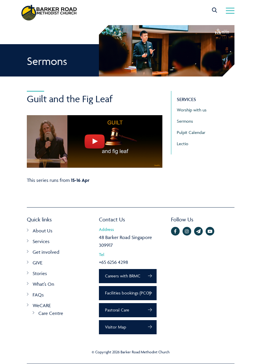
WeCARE (42, 305)
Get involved (46, 252)
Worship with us (191, 110)
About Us (42, 231)
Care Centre (50, 313)
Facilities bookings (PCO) (128, 293)
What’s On (43, 284)
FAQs (38, 295)
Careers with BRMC (122, 276)
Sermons (185, 121)
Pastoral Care (117, 310)
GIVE (37, 263)
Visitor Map (115, 327)
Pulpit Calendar (191, 132)
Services (41, 241)
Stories (40, 273)
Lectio (182, 143)
